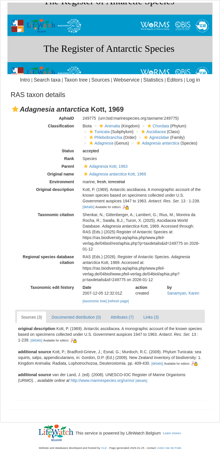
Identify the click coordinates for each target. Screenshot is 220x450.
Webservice (126, 80)
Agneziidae (156, 137)
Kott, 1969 (114, 174)
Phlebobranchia (105, 137)
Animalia (109, 126)
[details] (88, 207)
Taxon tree (76, 80)
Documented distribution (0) (76, 317)
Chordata (157, 126)
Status (68, 151)
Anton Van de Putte (169, 447)
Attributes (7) (122, 317)
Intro (25, 80)
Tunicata (99, 131)
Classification (61, 126)
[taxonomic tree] (94, 301)
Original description (55, 189)
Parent (68, 166)
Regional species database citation (48, 259)
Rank (69, 158)
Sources (100, 80)
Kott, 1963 (104, 166)
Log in (193, 80)
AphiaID (66, 118)
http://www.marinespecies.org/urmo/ (103, 380)
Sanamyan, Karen (183, 293)
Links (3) (151, 317)
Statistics (153, 80)
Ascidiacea (153, 131)
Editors (175, 80)
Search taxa (47, 80)
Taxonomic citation (56, 214)
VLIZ (104, 447)
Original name (60, 174)
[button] (15, 109)
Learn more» (172, 433)
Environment (62, 181)
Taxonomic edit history (52, 287)
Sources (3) (31, 317)
